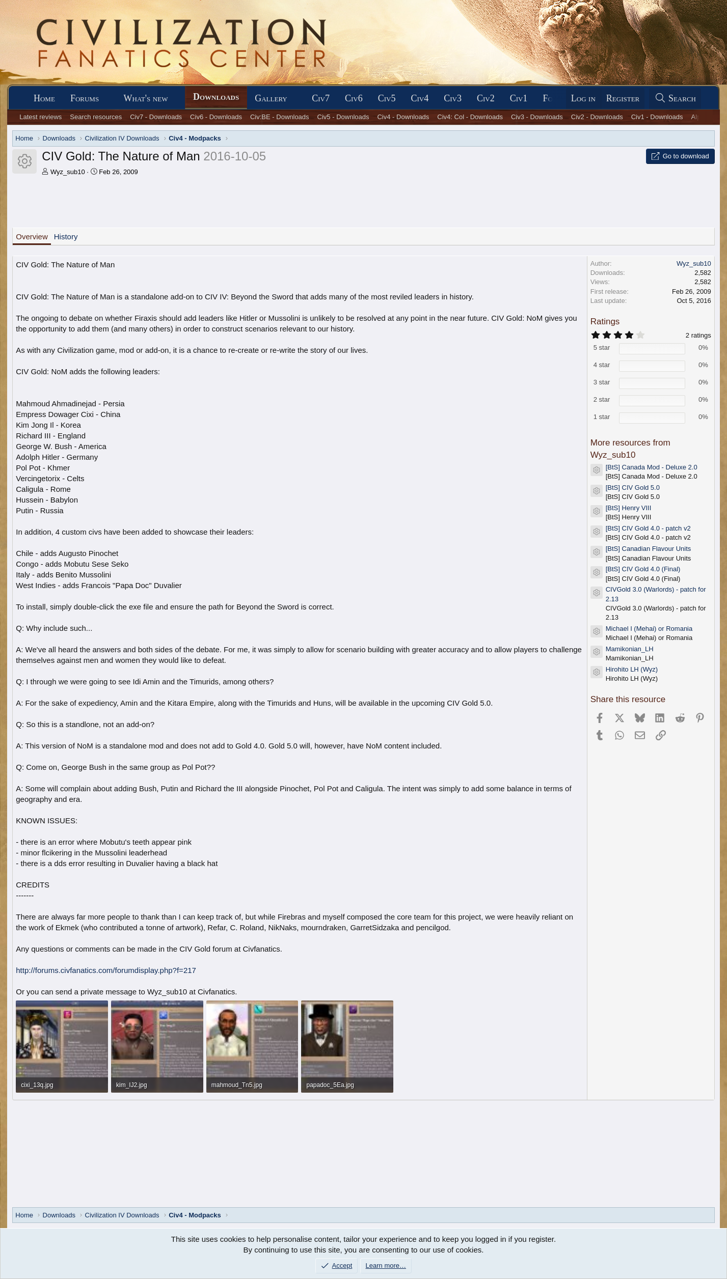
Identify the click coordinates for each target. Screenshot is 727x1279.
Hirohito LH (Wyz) (632, 669)
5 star (602, 347)
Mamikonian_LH (630, 649)
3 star (602, 382)
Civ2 (486, 98)
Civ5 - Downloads (343, 117)
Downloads (216, 97)
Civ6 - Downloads (216, 117)
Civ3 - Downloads (537, 117)
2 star (602, 399)
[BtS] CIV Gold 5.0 (633, 487)
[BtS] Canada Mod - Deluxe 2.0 (651, 467)
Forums (84, 98)
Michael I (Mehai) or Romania (649, 628)
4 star (602, 365)
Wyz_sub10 (67, 172)
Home (44, 98)
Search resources (96, 117)
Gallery (271, 98)
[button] (108, 98)
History (66, 236)
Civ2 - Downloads (597, 117)
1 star (602, 417)
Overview (32, 236)
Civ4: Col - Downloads (470, 117)
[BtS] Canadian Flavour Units (648, 548)
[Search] (675, 98)
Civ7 (321, 98)
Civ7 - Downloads (156, 117)
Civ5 (387, 98)
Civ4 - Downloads (403, 117)
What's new (146, 98)
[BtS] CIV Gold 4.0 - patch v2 (648, 528)
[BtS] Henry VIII (629, 508)
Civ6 (354, 98)
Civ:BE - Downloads (279, 117)
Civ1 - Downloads (657, 117)
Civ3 (453, 98)
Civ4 (419, 98)
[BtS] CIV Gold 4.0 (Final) (643, 569)
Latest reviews (40, 117)
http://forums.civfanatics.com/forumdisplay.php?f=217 (106, 970)
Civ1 (519, 98)
